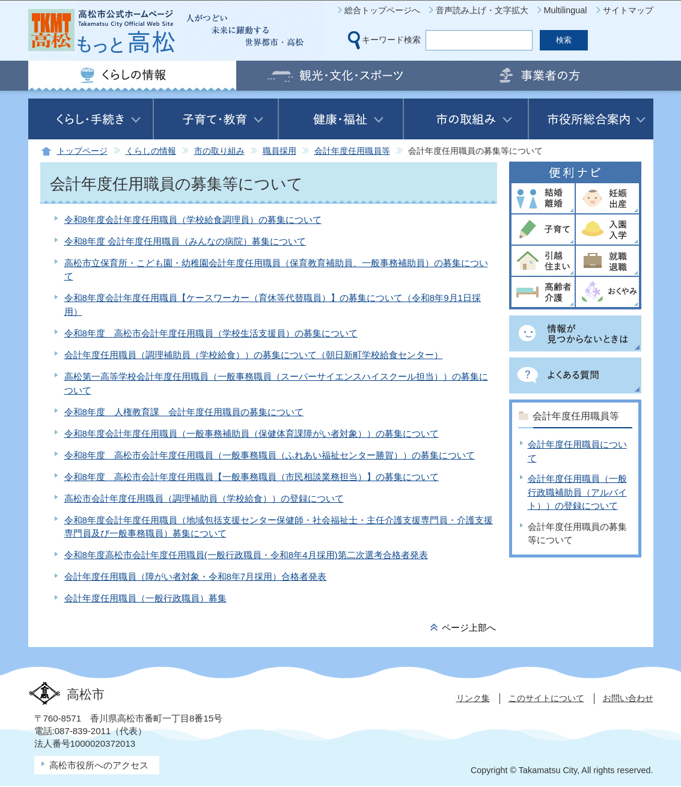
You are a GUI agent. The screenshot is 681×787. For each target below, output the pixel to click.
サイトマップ (628, 10)
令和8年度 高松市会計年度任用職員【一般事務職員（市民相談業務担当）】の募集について (251, 477)
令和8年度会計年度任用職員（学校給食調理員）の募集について (193, 219)
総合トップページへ (382, 10)
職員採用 (279, 151)
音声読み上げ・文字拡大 (482, 10)
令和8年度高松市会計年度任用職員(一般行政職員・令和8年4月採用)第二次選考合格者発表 (246, 555)
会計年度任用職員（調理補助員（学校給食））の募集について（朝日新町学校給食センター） (253, 355)
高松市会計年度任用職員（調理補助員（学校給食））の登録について (204, 498)
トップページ (82, 151)
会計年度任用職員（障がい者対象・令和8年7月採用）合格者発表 (195, 576)
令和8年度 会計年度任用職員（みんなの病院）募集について (185, 241)
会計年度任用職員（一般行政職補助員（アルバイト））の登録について (577, 492)
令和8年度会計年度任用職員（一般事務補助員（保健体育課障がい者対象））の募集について (251, 433)
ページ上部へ (469, 627)
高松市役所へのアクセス (98, 765)
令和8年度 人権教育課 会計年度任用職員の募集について (184, 412)
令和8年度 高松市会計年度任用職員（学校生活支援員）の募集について (211, 333)
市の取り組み (219, 151)
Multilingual (565, 10)
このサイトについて (546, 698)
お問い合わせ (628, 698)
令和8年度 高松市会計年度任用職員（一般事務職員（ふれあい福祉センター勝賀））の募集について (269, 455)
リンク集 (473, 698)
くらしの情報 (151, 151)
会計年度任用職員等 (352, 151)
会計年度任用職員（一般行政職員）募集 (145, 598)
